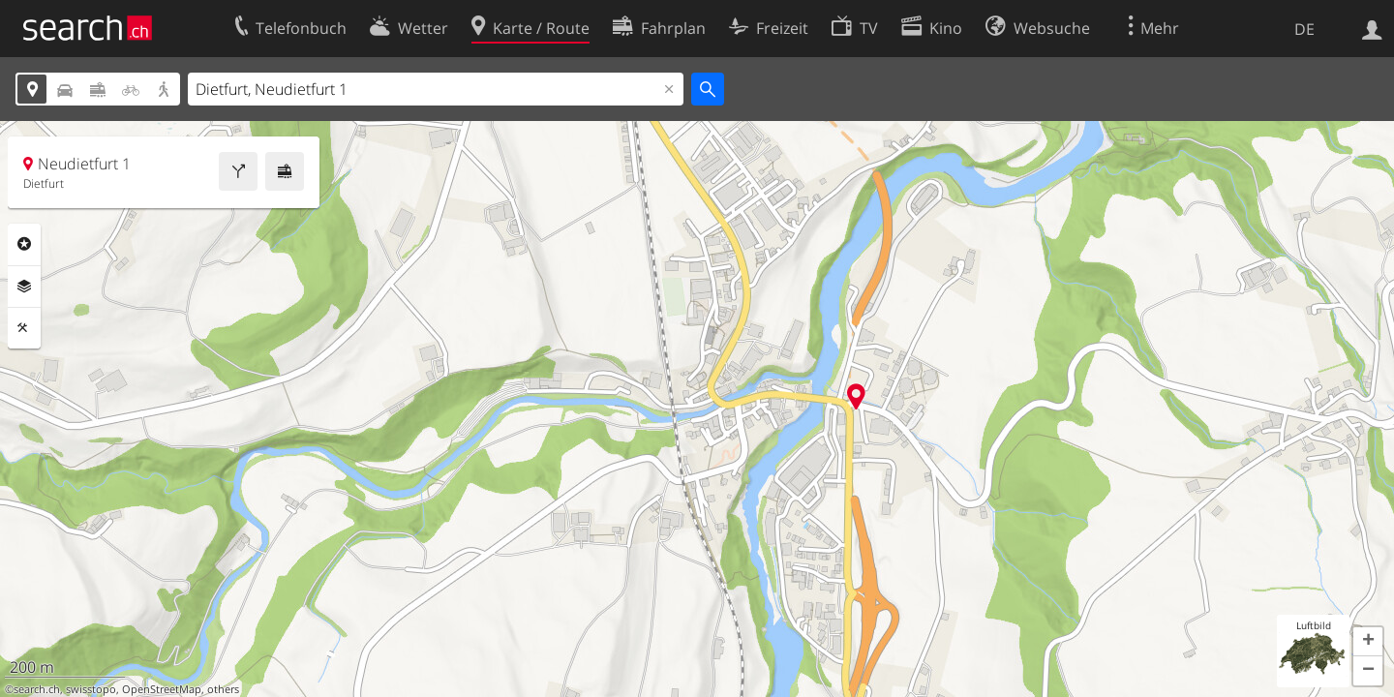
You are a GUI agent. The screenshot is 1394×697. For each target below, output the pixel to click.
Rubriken (24, 244)
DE (1304, 29)
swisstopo (91, 689)
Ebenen (24, 286)
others (223, 689)
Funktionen (24, 328)
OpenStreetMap (161, 689)
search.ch (37, 689)
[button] (1367, 641)
